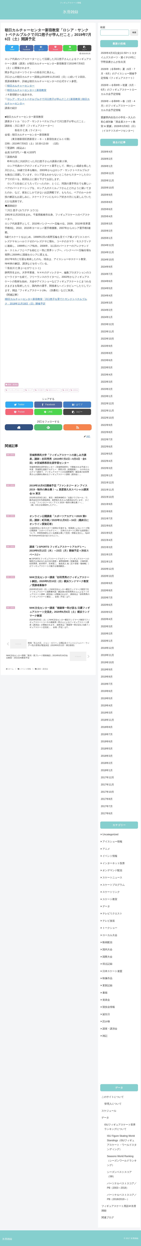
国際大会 (107, 956)
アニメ (106, 848)
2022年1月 (107, 475)
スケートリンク (111, 892)
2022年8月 (107, 432)
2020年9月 (107, 583)
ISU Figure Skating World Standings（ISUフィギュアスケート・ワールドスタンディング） (122, 1143)
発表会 (106, 999)
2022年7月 (107, 439)
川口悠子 (39, 390)
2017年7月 (107, 806)
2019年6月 (107, 691)
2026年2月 (107, 158)
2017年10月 (107, 791)
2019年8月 (107, 676)
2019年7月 (107, 684)
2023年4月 (107, 374)
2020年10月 (107, 576)
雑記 (104, 1035)
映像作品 (107, 978)
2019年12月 (107, 648)
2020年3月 (107, 626)
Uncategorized (110, 834)
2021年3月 (107, 547)
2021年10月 (107, 497)
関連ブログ (107, 1217)
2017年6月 (107, 813)
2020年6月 (107, 605)
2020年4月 (107, 619)
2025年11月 (107, 180)
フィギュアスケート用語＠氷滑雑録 (118, 1208)
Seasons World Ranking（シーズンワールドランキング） (122, 1161)
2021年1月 (107, 561)
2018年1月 (107, 770)
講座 (65, 390)
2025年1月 (107, 238)
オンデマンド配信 (112, 870)
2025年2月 (107, 230)
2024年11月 (107, 252)
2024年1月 (107, 317)
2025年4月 (107, 216)
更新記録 (107, 985)
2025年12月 (107, 173)
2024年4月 (107, 295)
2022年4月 (107, 461)
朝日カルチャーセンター (20, 85)
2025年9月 (107, 194)
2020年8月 (107, 590)
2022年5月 (107, 453)
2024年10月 (107, 259)
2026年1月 (107, 166)
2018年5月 (107, 748)
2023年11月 (107, 331)
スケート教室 (109, 899)
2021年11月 (107, 489)
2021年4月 (107, 540)
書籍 (104, 992)
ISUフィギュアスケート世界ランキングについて (120, 1126)
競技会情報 (108, 1007)
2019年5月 (107, 698)
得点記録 (107, 964)
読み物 (106, 1021)
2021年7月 (107, 518)
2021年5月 (107, 533)
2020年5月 (107, 612)
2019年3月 (107, 712)
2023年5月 (107, 367)
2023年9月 (107, 346)
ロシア (29, 390)
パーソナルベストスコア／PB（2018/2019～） (122, 1197)
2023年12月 (107, 324)
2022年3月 (107, 468)
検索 (102, 27)
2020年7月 (107, 597)
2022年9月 (107, 425)
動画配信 (107, 942)
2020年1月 (107, 640)
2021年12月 (107, 482)
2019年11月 (107, 655)
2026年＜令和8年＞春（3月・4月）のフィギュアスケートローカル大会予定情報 (118, 105)
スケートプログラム (113, 884)
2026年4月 (107, 151)
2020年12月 (107, 569)
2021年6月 (107, 525)
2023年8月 (107, 353)
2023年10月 (107, 338)
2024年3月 (107, 302)
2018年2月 (107, 763)
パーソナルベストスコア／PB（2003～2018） (122, 1185)
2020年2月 (107, 633)
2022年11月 (107, 410)
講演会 (74, 390)
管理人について (113, 1103)
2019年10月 (107, 662)
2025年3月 (107, 223)
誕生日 (106, 1014)
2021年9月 (107, 504)
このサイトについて (112, 1097)
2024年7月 (107, 274)
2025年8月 (107, 202)
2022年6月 (107, 446)
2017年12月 (107, 777)
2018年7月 (107, 734)
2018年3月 (107, 756)
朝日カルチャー (53, 390)
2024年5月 (107, 288)
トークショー (109, 928)
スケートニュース (112, 877)
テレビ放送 (108, 920)
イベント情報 (109, 856)
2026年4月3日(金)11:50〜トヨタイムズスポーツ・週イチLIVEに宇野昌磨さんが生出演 (119, 57)
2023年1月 (107, 396)
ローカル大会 (109, 935)
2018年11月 (107, 720)
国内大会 (107, 949)
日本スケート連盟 (112, 971)
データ (106, 906)
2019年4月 (107, 705)
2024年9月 (107, 266)
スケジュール (108, 1110)
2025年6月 (107, 209)
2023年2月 (107, 389)
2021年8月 (107, 511)
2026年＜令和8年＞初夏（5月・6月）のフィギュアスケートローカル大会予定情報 (119, 89)
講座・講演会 (12, 384)
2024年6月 (107, 281)
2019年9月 (107, 669)
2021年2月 (107, 554)
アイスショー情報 (112, 841)
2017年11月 (107, 784)
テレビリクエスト (112, 913)
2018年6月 (107, 741)
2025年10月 (107, 187)
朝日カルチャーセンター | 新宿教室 (26, 90)
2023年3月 (107, 381)
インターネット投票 (113, 863)
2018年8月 (107, 727)
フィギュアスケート (14, 390)
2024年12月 (107, 245)
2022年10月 (107, 417)
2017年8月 (107, 799)
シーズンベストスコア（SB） (119, 1174)
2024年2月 (107, 310)
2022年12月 (107, 403)
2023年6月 (107, 360)
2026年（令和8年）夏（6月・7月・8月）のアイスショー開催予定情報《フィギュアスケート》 (119, 73)
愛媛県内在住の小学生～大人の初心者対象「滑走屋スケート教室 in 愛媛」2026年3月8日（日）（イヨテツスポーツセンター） (119, 124)
